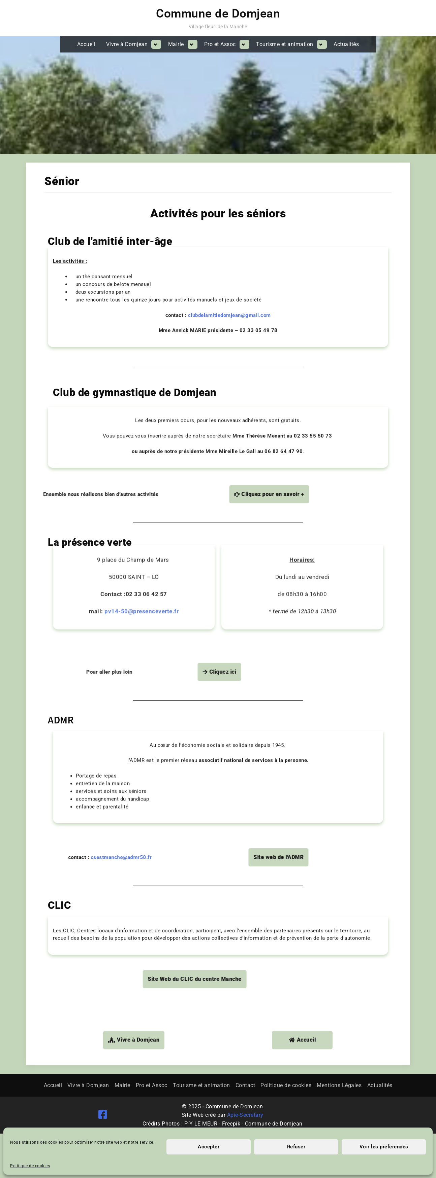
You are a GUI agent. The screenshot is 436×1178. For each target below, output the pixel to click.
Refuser (296, 1147)
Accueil (86, 44)
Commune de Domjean (218, 14)
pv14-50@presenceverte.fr (141, 527)
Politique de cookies (30, 1166)
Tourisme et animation (284, 44)
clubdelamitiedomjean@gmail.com (231, 260)
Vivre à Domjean (127, 44)
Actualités (346, 44)
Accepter (208, 1147)
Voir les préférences (384, 1147)
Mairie (176, 44)
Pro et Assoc (220, 44)
